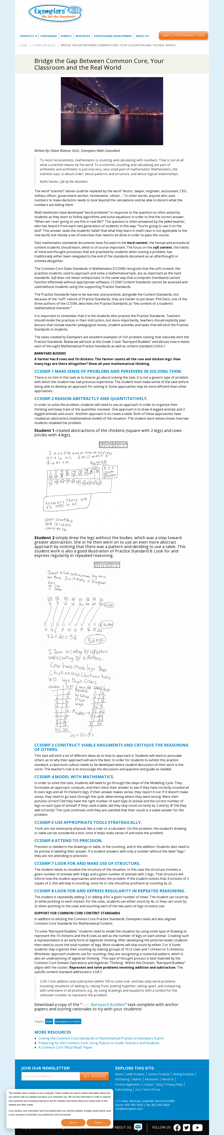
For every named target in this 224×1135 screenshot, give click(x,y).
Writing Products (183, 1074)
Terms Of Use (147, 1089)
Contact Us (154, 3)
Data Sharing (123, 1089)
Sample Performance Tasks (183, 35)
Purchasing (49, 36)
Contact (148, 1084)
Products (27, 36)
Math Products (136, 1074)
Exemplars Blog (44, 45)
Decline (98, 1122)
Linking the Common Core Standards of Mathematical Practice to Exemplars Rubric (101, 1038)
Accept (73, 1122)
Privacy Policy (174, 1084)
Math (49, 1021)
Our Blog (172, 3)
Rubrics (66, 36)
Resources (83, 36)
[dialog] (59, 1109)
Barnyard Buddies (103, 1004)
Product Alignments (127, 1084)
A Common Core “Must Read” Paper (65, 1047)
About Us (142, 36)
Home (23, 45)
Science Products (159, 1074)
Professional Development (113, 36)
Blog (160, 1084)
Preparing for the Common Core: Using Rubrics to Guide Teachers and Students (99, 1043)
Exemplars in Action (67, 1021)
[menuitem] (154, 3)
